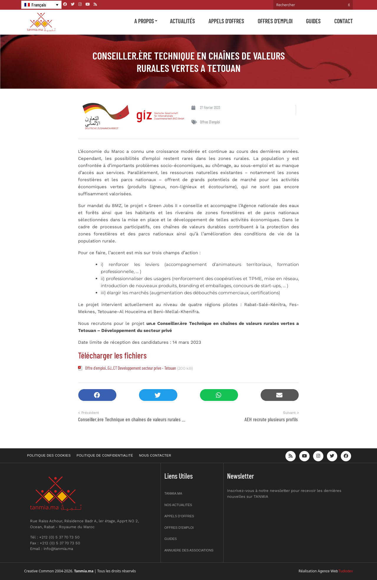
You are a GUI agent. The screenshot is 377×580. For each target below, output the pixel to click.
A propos (144, 20)
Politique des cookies (49, 455)
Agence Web (328, 571)
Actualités (182, 20)
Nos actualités (178, 505)
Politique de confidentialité (105, 455)
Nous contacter (155, 455)
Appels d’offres (226, 20)
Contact (343, 20)
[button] (97, 395)
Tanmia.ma (173, 493)
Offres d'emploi (210, 122)
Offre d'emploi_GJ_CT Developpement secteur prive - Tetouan (130, 368)
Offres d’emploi (275, 20)
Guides (313, 20)
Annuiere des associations (189, 550)
